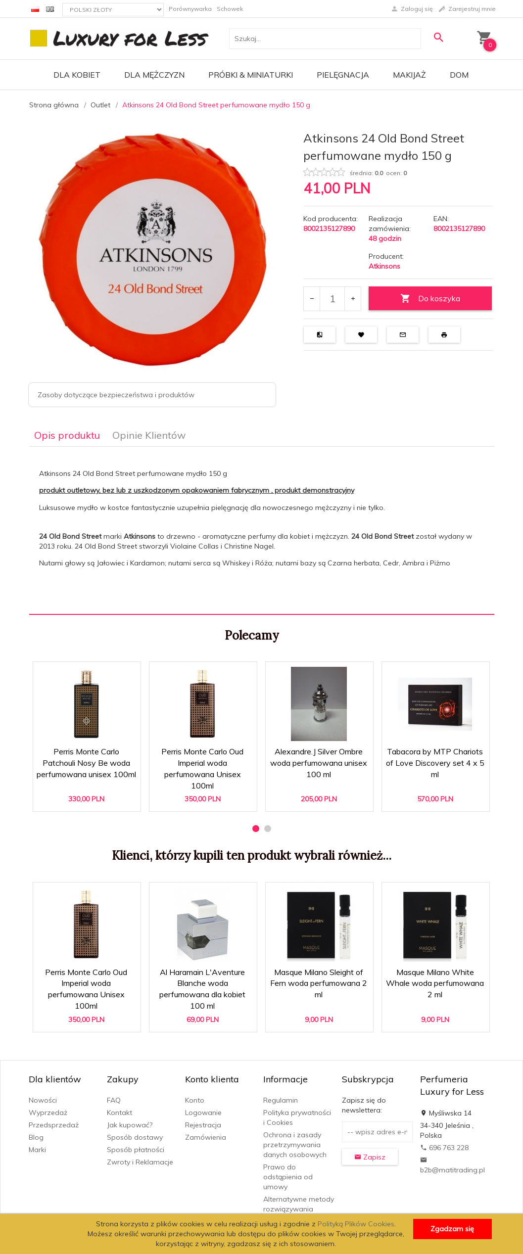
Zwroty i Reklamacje (140, 1162)
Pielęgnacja (343, 75)
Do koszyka (430, 298)
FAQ (114, 1100)
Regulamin (280, 1100)
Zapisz (369, 1157)
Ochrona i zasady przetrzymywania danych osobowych (295, 1144)
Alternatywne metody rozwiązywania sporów (298, 1209)
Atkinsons (384, 266)
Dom (459, 75)
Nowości (43, 1100)
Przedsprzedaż (54, 1124)
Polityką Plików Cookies (356, 1223)
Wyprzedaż (48, 1112)
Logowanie (203, 1112)
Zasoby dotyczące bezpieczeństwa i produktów (116, 394)
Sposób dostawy (135, 1137)
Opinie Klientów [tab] (149, 435)
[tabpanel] (261, 530)
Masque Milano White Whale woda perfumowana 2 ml (435, 983)
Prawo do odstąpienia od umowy (288, 1176)
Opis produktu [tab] (67, 435)
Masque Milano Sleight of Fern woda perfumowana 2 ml (318, 983)
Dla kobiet (76, 75)
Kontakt (119, 1112)
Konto (194, 1100)
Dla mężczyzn (154, 75)
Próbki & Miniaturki (250, 75)
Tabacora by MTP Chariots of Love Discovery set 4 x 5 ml (435, 762)
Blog (36, 1137)
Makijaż (409, 75)
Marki (37, 1149)
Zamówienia (205, 1137)
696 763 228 (444, 1147)
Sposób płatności (135, 1149)
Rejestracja (203, 1124)
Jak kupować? (129, 1124)
